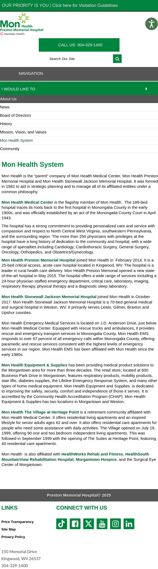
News (5, 107)
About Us (8, 99)
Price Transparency (17, 522)
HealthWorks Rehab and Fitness (92, 454)
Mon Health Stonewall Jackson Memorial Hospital (49, 296)
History (6, 124)
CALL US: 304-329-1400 (80, 45)
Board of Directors (15, 115)
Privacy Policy (13, 537)
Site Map (8, 529)
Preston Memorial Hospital (49, 260)
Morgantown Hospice (96, 459)
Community (9, 149)
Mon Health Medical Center (27, 202)
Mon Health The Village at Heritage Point (40, 412)
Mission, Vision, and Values (23, 132)
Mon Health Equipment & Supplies (34, 365)
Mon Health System (16, 140)
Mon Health (13, 260)
